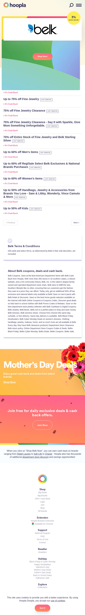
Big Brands (42, 495)
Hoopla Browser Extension (42, 521)
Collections (42, 587)
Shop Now (9, 382)
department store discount (35, 457)
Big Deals (42, 492)
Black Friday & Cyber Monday (42, 561)
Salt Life (38, 454)
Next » (76, 222)
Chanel (48, 454)
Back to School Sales (42, 575)
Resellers (42, 552)
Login (42, 502)
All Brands (42, 511)
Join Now (42, 425)
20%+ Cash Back (42, 499)
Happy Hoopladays (42, 564)
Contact (42, 542)
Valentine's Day (42, 567)
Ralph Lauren (24, 454)
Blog (42, 508)
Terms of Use (42, 539)
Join (42, 505)
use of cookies (58, 601)
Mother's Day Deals (42, 570)
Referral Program (42, 533)
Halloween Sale (42, 578)
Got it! (42, 608)
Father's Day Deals (42, 572)
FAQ (42, 536)
